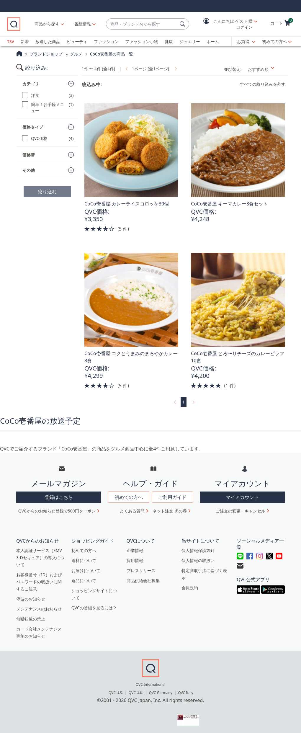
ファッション (106, 41)
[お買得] (246, 41)
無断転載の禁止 (30, 619)
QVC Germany (160, 692)
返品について (83, 580)
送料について (83, 560)
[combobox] (141, 24)
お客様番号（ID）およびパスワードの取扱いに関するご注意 (39, 582)
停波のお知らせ (30, 599)
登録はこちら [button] (59, 497)
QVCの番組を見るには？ (94, 607)
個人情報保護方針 (198, 550)
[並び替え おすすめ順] (266, 69)
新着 (25, 41)
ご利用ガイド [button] (172, 497)
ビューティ (77, 41)
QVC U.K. (136, 692)
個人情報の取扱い (198, 560)
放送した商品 (47, 41)
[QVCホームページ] (19, 54)
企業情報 (135, 550)
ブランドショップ (46, 54)
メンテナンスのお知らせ (39, 609)
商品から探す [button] (47, 24)
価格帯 (28, 155)
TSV (10, 41)
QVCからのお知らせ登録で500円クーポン (57, 511)
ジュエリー (189, 41)
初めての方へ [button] (128, 497)
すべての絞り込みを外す (262, 84)
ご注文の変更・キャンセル (240, 511)
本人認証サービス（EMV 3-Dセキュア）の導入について (40, 557)
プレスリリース (141, 570)
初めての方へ (274, 41)
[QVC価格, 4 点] (48, 138)
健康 (169, 41)
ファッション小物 (141, 41)
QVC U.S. (116, 692)
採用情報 (135, 560)
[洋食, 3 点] (48, 95)
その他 (28, 170)
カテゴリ (30, 83)
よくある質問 (132, 510)
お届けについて (85, 570)
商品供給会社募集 (143, 580)
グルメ (76, 54)
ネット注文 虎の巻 (170, 510)
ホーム (213, 41)
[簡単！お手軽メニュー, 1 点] (48, 107)
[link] (126, 68)
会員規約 (189, 587)
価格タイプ (32, 127)
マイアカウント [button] (242, 497)
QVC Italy (185, 692)
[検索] (183, 24)
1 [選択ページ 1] (183, 402)
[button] (226, 24)
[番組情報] (83, 24)
